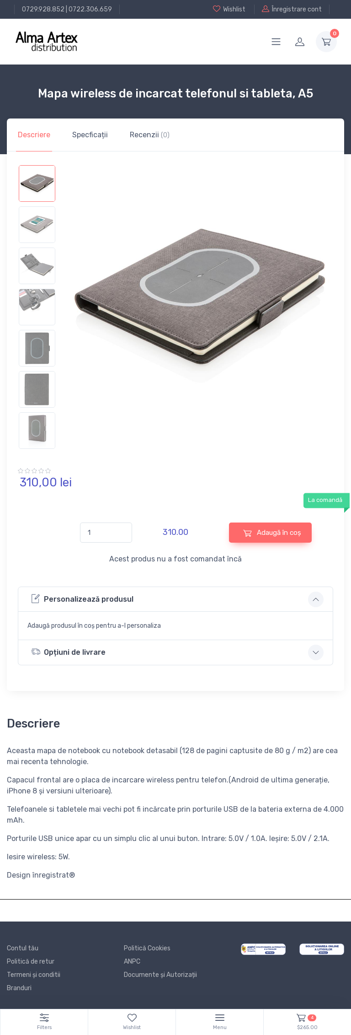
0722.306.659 (90, 9)
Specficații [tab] (90, 134)
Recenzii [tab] (150, 134)
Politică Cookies (147, 948)
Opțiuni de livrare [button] (68, 652)
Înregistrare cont (292, 9)
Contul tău (22, 948)
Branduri (19, 988)
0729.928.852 (43, 9)
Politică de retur (30, 961)
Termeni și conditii (33, 975)
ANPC (132, 961)
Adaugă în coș (272, 532)
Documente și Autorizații (160, 975)
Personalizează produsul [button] (82, 599)
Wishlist (229, 9)
